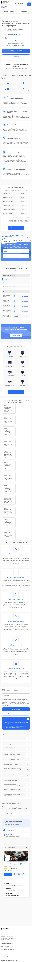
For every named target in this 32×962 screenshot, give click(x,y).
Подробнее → (25, 296)
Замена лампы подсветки (8, 205)
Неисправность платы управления (8, 311)
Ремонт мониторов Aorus (7, 881)
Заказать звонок (16, 335)
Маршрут (8, 806)
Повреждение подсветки (6, 301)
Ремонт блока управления (8, 201)
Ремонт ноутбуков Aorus (7, 878)
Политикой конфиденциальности (16, 749)
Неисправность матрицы (6, 296)
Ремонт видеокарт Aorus (7, 884)
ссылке (7, 871)
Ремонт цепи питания (7, 213)
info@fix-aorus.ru (5, 907)
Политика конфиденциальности (16, 947)
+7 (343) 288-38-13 (20, 4)
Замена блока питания (7, 197)
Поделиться (2, 935)
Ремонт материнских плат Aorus (9, 887)
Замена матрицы (6, 193)
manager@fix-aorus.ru (7, 911)
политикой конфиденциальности (22, 258)
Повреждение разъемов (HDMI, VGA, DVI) (7, 317)
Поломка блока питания (6, 306)
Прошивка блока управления (9, 209)
